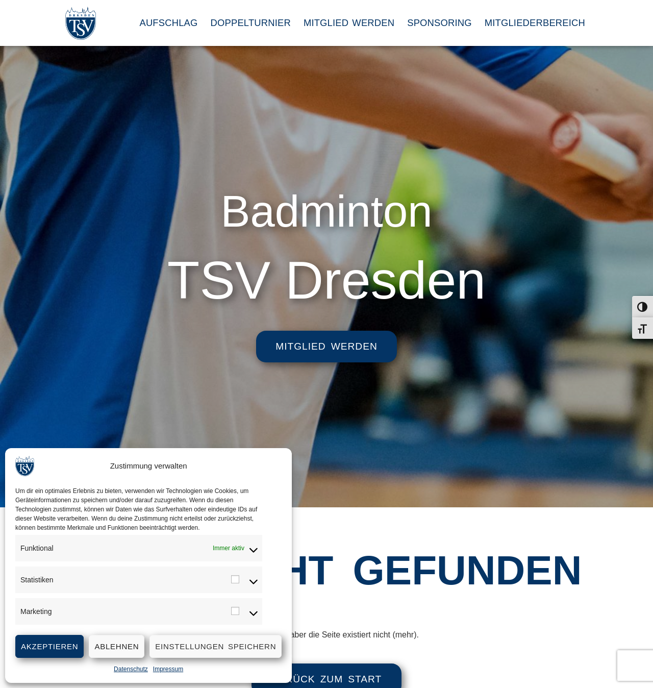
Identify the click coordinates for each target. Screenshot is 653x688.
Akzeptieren (49, 646)
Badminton (326, 208)
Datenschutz (131, 669)
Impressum (168, 669)
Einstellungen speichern (215, 646)
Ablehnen (116, 646)
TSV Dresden (326, 280)
